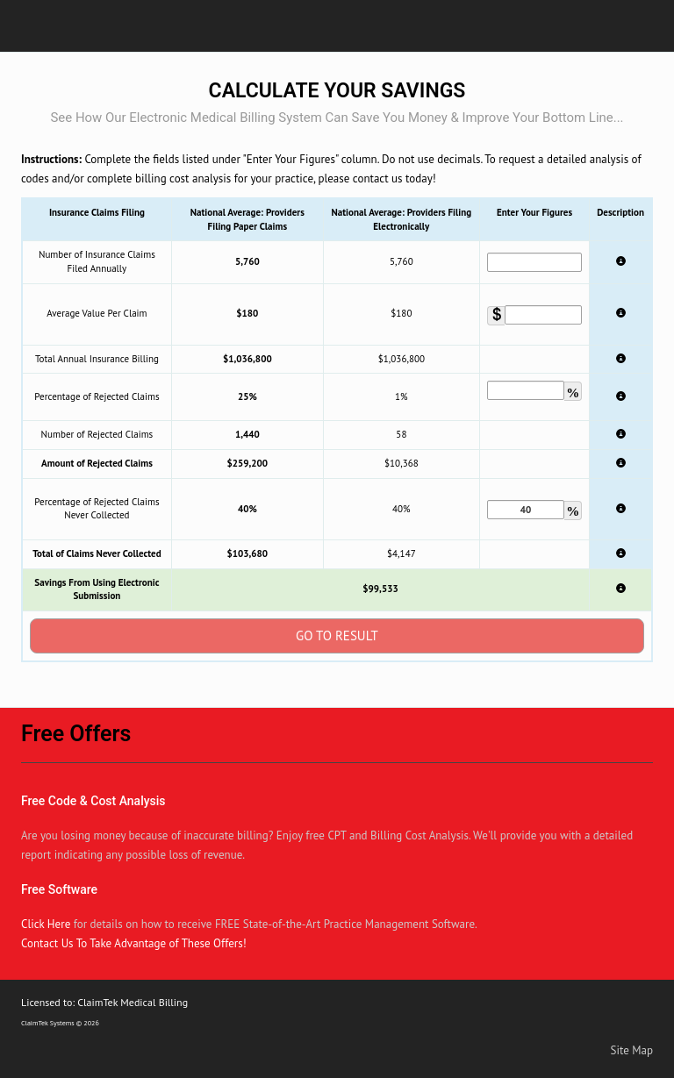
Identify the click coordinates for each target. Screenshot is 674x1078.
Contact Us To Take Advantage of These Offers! (134, 943)
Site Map (632, 1050)
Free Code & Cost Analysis (93, 801)
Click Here (45, 924)
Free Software (59, 889)
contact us (378, 178)
